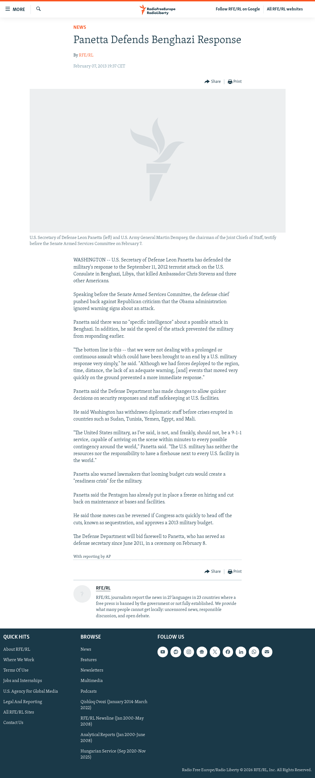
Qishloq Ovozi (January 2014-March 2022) (114, 705)
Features (89, 660)
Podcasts (89, 691)
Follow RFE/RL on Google (238, 9)
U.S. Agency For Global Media (30, 691)
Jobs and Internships (22, 681)
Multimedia (92, 681)
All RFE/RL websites (285, 9)
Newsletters (92, 670)
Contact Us (13, 722)
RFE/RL (86, 55)
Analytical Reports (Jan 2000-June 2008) (113, 737)
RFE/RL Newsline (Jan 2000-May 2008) (112, 721)
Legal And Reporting (22, 702)
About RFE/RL (16, 649)
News (79, 27)
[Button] (213, 82)
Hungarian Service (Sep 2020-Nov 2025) (113, 754)
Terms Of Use (16, 670)
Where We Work (18, 660)
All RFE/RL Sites (18, 712)
